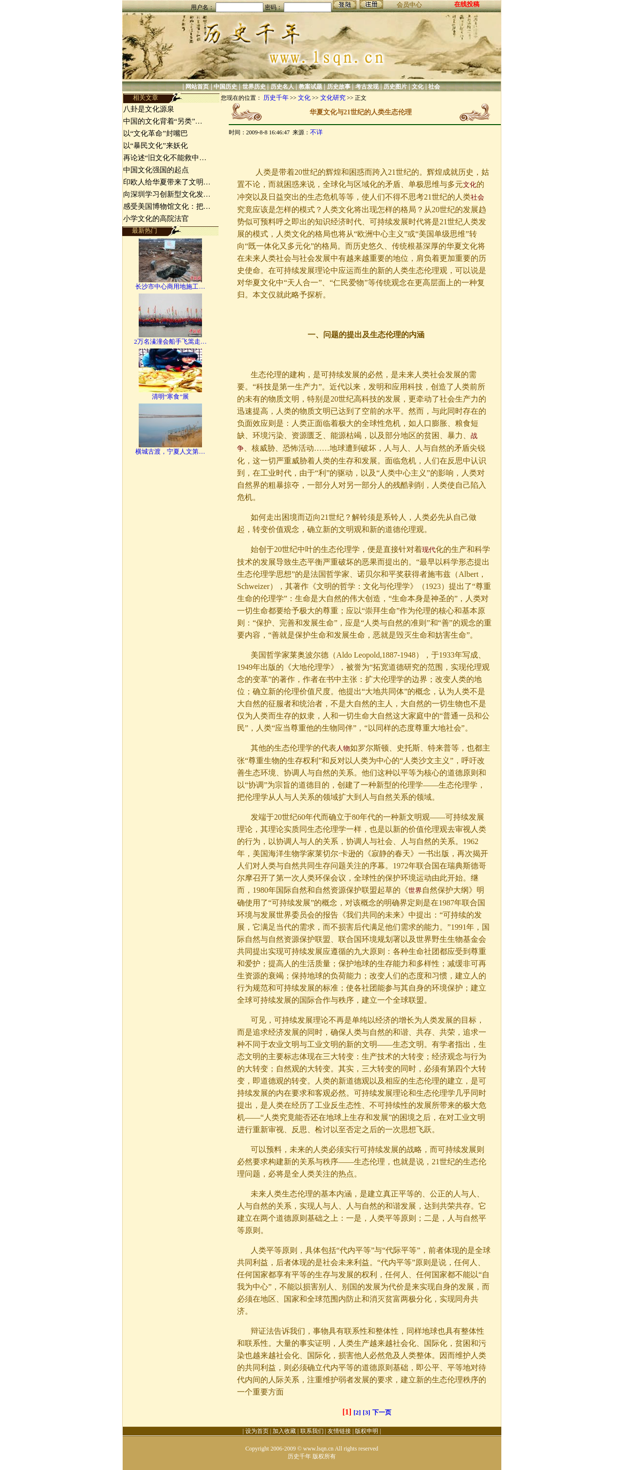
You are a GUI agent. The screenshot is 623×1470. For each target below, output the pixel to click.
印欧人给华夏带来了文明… (167, 182)
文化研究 (333, 97)
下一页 (381, 1412)
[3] (366, 1412)
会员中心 (409, 4)
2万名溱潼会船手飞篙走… (170, 341)
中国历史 (225, 86)
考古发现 (367, 86)
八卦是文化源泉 (148, 109)
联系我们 (312, 1431)
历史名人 (282, 86)
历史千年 (276, 97)
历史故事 (338, 86)
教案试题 (310, 86)
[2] (357, 1412)
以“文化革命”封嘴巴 (155, 133)
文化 (417, 86)
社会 (434, 86)
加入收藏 (284, 1431)
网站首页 (197, 86)
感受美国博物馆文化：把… (167, 206)
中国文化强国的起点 (156, 170)
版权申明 (366, 1431)
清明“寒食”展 (170, 396)
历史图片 (395, 86)
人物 (343, 748)
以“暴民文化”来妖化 (155, 145)
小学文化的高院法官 (156, 218)
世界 (415, 890)
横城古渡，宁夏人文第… (170, 451)
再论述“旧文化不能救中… (165, 158)
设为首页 (257, 1431)
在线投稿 (466, 4)
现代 (429, 549)
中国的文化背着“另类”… (162, 121)
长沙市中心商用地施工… (170, 286)
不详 (316, 132)
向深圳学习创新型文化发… (167, 194)
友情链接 (339, 1431)
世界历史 (254, 86)
